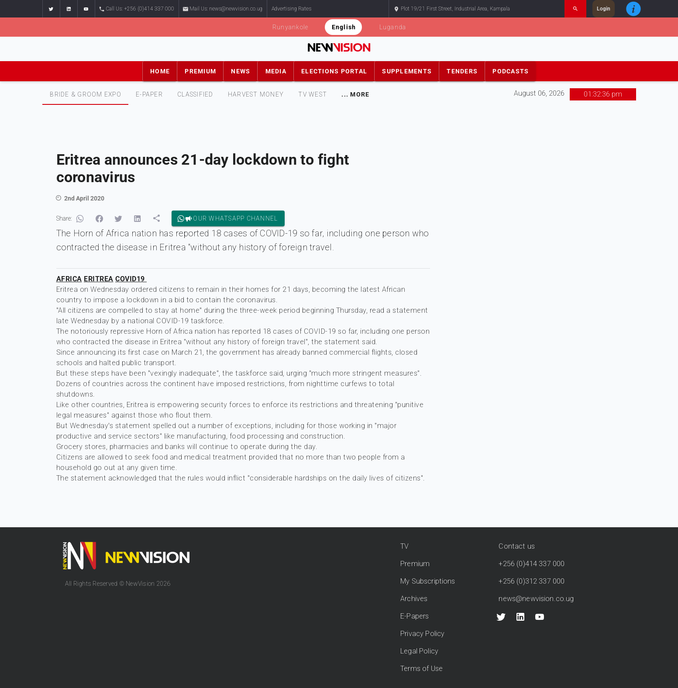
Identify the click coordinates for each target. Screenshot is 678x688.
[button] (51, 8)
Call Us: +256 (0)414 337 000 (137, 9)
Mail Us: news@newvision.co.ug (222, 9)
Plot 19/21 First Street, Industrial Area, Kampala (451, 9)
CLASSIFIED (195, 94)
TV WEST (312, 94)
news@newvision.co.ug (536, 599)
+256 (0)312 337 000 (531, 581)
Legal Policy (419, 651)
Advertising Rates (291, 9)
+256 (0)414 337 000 (531, 564)
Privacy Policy (422, 633)
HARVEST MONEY (255, 94)
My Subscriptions (427, 581)
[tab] (85, 94)
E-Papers (414, 616)
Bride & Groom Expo (85, 94)
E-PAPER (149, 94)
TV (404, 546)
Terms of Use (421, 668)
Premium (415, 564)
